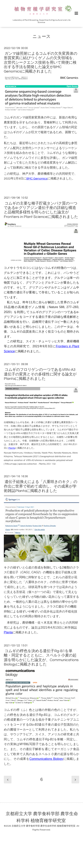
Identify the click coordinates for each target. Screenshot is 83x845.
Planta (11, 448)
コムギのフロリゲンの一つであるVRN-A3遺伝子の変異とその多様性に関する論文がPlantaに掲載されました (40, 374)
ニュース (42, 36)
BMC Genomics (36, 178)
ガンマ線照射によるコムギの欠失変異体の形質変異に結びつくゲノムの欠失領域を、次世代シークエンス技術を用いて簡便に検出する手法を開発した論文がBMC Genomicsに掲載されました (40, 62)
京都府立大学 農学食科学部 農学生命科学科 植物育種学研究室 (42, 817)
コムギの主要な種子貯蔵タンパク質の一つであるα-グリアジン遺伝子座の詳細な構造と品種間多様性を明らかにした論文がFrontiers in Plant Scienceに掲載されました (41, 210)
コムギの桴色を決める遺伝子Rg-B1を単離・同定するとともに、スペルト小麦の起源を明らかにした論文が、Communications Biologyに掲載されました (41, 657)
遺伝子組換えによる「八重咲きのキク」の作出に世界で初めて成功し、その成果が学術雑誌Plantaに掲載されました (40, 486)
